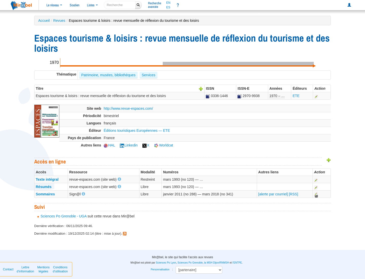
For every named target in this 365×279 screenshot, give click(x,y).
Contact (8, 269)
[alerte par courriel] (273, 194)
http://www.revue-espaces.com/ (128, 108)
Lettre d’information (25, 269)
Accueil (44, 20)
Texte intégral (47, 179)
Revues (59, 20)
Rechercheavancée (154, 5)
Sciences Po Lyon (166, 262)
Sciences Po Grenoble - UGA (63, 216)
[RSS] (293, 194)
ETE (296, 96)
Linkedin (129, 145)
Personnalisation (160, 269)
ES (168, 7)
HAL (109, 145)
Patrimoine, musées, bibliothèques (108, 75)
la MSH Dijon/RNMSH (216, 262)
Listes (92, 5)
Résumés (43, 187)
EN (168, 3)
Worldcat (163, 145)
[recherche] (119, 5)
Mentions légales (43, 269)
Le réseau (54, 5)
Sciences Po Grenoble (190, 262)
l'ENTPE (237, 262)
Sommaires (45, 194)
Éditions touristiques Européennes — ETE (137, 130)
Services (148, 75)
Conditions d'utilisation (60, 269)
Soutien (74, 5)
